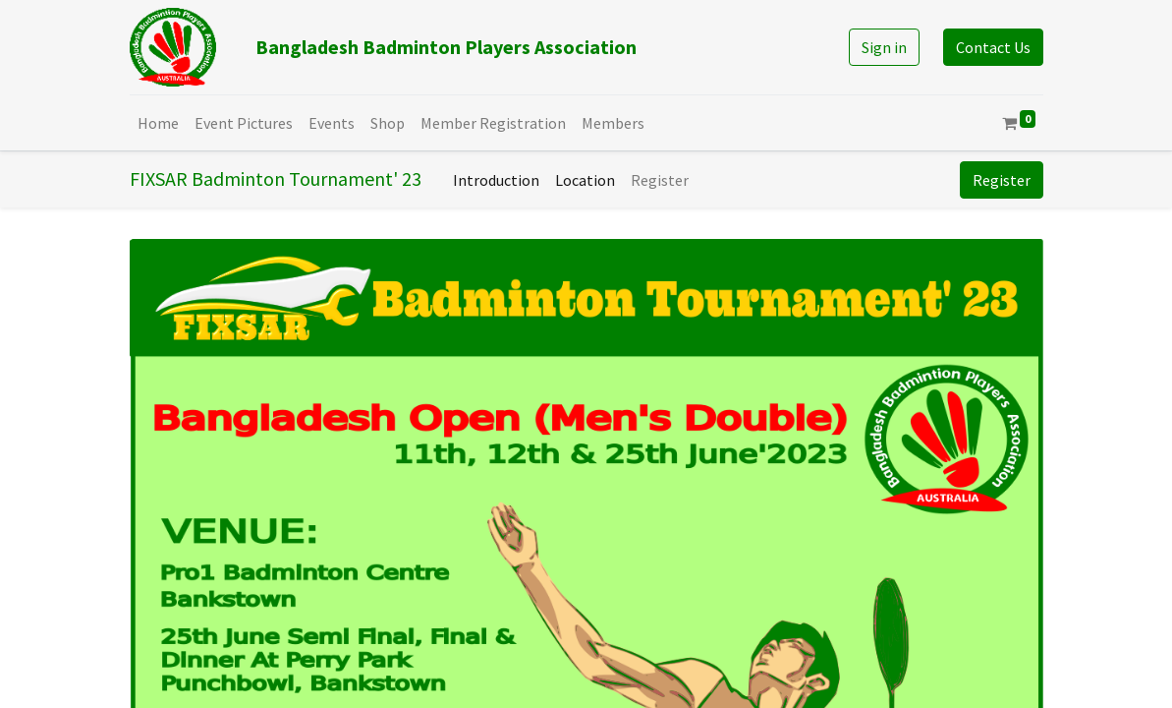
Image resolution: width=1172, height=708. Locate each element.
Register (1002, 180)
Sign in (884, 47)
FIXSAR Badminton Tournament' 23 (275, 178)
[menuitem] (158, 123)
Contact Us (993, 47)
